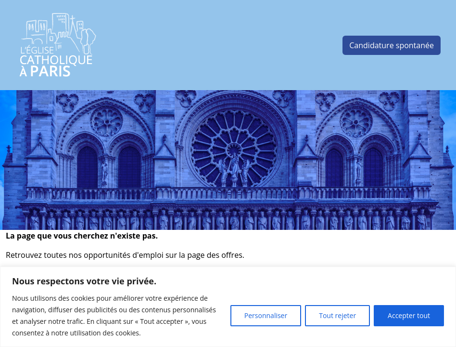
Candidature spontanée (391, 45)
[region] (228, 307)
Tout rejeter (337, 315)
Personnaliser (265, 315)
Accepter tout (409, 315)
